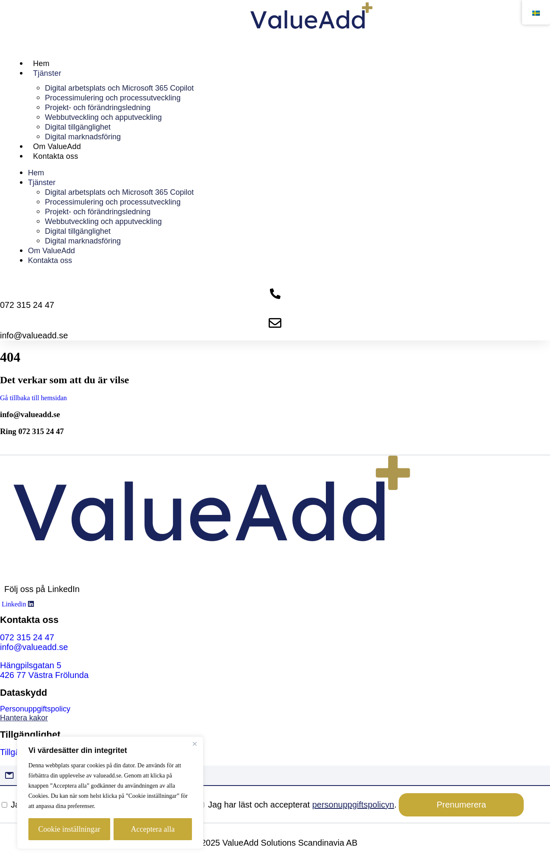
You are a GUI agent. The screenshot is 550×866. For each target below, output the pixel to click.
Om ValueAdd (57, 146)
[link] (275, 718)
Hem (41, 63)
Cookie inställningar (69, 829)
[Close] (194, 744)
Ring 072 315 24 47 (32, 431)
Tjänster (47, 73)
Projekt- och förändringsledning (97, 107)
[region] (110, 792)
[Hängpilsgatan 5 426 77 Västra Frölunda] (44, 670)
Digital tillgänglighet (78, 127)
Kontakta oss (55, 156)
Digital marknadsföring (83, 137)
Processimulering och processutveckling (113, 98)
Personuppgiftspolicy (35, 709)
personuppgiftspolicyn (353, 804)
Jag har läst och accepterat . (299, 804)
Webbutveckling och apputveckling (103, 117)
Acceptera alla (153, 829)
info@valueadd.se (30, 414)
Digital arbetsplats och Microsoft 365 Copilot (119, 88)
